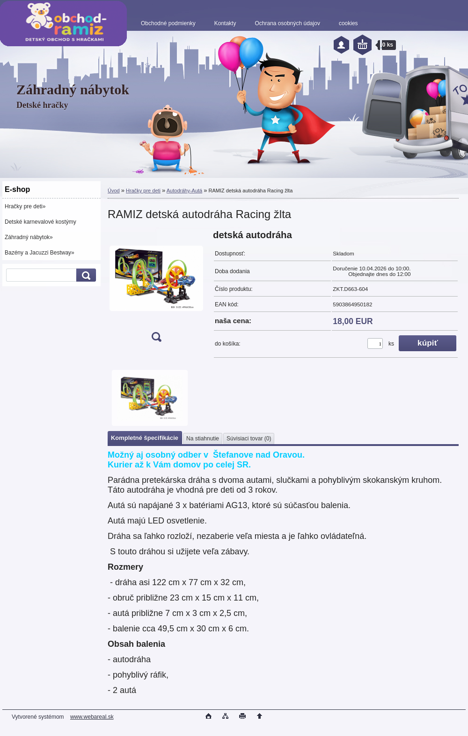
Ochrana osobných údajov (287, 23)
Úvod (114, 190)
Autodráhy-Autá (184, 190)
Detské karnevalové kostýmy (40, 222)
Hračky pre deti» (25, 206)
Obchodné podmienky (168, 23)
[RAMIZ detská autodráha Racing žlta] (156, 289)
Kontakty (225, 23)
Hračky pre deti (143, 190)
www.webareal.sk (92, 717)
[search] (84, 275)
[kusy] (375, 343)
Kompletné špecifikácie (144, 437)
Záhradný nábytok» (29, 237)
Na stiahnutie (202, 438)
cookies (348, 23)
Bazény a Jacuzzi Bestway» (39, 252)
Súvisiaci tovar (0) (249, 438)
